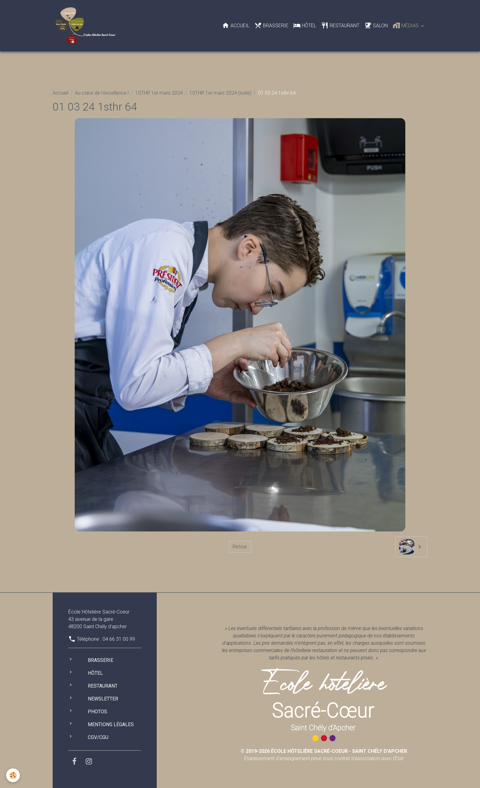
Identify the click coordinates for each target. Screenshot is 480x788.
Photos (97, 712)
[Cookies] (13, 775)
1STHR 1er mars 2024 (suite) (220, 93)
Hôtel (304, 25)
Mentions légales (111, 724)
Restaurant (340, 25)
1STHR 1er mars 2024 (159, 93)
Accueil (235, 25)
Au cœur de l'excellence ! (102, 93)
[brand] (86, 25)
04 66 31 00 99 (119, 639)
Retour (240, 547)
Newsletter (103, 699)
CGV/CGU (98, 737)
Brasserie (271, 25)
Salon (376, 25)
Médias (406, 25)
